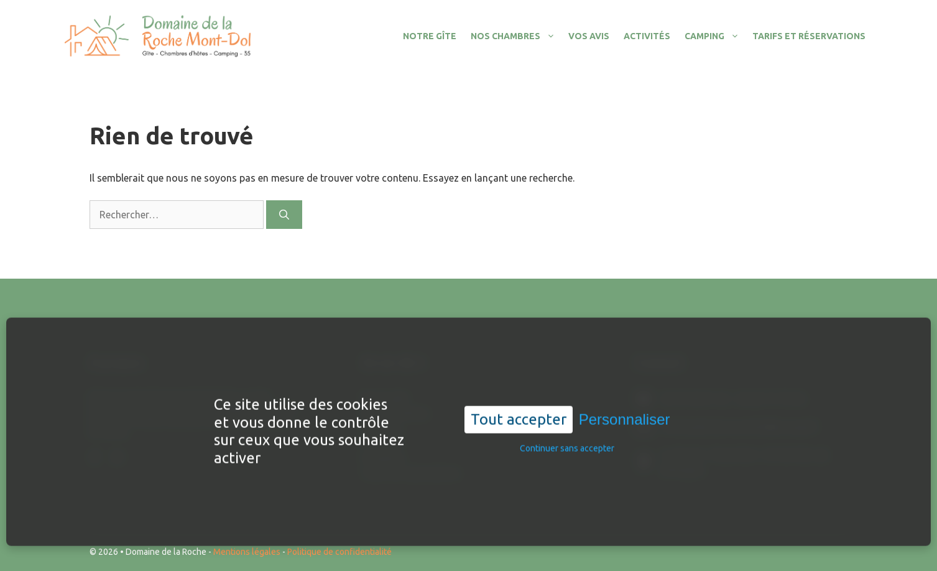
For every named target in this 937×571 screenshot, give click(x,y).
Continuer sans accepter (567, 468)
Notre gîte (429, 36)
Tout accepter (518, 439)
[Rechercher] (284, 214)
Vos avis (588, 36)
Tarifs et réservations (808, 36)
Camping (715, 36)
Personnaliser (624, 439)
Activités (647, 36)
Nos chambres (516, 36)
